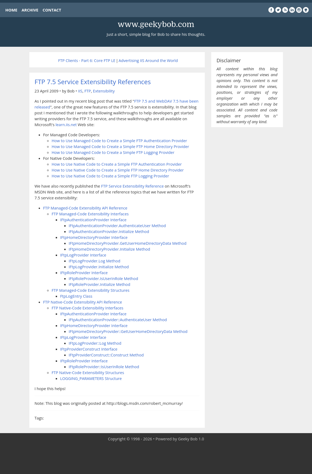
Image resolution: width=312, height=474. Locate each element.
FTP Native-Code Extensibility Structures (88, 372)
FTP (87, 91)
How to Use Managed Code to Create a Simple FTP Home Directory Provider (120, 146)
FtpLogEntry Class (76, 296)
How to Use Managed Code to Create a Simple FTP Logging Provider (113, 152)
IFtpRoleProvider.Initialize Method (99, 284)
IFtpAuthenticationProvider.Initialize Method (109, 231)
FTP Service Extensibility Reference (132, 186)
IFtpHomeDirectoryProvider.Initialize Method (109, 249)
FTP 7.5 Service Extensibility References (93, 81)
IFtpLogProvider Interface (83, 255)
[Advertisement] (156, 458)
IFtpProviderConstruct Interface (89, 349)
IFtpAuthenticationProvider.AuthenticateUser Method (117, 225)
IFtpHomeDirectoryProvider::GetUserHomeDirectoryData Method (128, 331)
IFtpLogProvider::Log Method (95, 343)
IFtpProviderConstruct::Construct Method (106, 355)
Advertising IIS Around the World (148, 60)
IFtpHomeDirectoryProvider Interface (94, 237)
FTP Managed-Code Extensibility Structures (91, 290)
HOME (11, 10)
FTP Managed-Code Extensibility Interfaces (90, 213)
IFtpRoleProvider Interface (84, 272)
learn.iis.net (66, 124)
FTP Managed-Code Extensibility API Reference (85, 208)
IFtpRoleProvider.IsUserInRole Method (103, 278)
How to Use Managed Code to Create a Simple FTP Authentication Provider (119, 140)
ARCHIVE (30, 10)
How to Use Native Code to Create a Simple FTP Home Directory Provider (118, 170)
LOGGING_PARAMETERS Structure (91, 378)
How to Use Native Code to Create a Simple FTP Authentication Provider (117, 164)
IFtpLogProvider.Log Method (95, 260)
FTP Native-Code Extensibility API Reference (82, 302)
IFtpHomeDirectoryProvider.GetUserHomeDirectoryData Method (128, 243)
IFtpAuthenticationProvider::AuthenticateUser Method (118, 319)
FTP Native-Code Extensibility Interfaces (87, 307)
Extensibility (104, 91)
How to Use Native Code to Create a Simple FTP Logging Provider (110, 175)
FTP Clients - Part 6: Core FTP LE (86, 60)
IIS (80, 91)
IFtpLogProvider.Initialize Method (99, 266)
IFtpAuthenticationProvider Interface (93, 219)
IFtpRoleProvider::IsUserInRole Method (104, 366)
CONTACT (52, 10)
